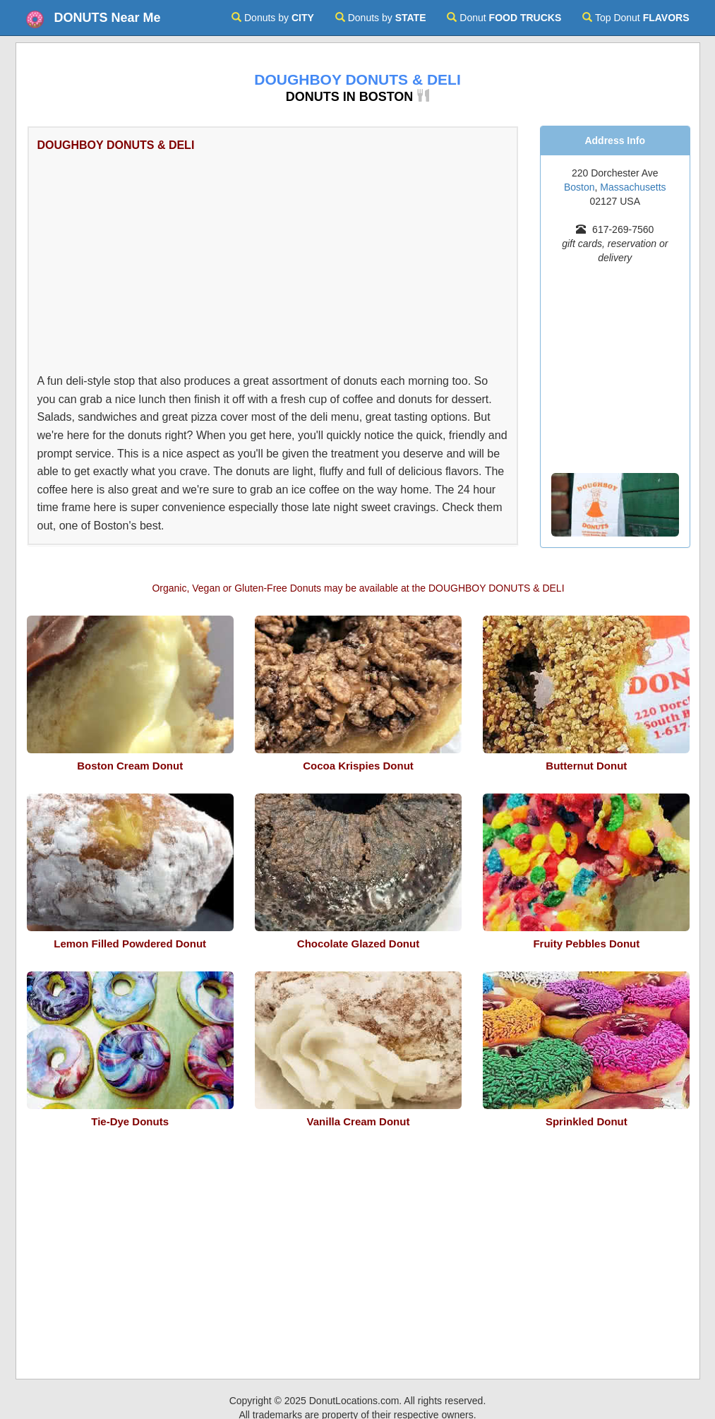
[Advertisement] (143, 260)
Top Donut (635, 17)
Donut (504, 17)
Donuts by (273, 17)
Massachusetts (633, 187)
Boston (579, 187)
